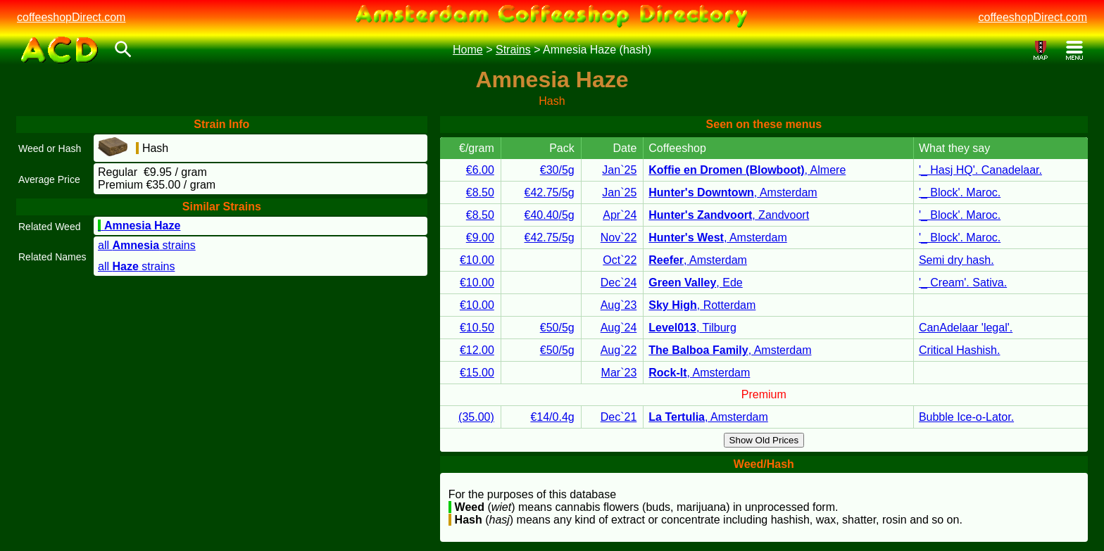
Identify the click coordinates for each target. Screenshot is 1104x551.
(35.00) (476, 417)
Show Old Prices (764, 440)
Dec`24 (619, 283)
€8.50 (480, 192)
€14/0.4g (552, 417)
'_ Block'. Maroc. (959, 192)
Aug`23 (619, 305)
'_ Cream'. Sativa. (963, 283)
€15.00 (477, 373)
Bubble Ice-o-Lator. (966, 417)
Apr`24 (619, 215)
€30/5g (557, 170)
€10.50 (477, 328)
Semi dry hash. (956, 260)
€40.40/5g (550, 215)
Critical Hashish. (959, 350)
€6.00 (480, 170)
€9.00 (480, 237)
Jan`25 (619, 170)
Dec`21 (619, 417)
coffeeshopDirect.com (71, 17)
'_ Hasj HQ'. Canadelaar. (980, 170)
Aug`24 (619, 328)
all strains (147, 245)
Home (468, 50)
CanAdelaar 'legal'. (965, 328)
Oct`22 (619, 260)
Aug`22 (619, 350)
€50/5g (557, 328)
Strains (513, 50)
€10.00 (477, 260)
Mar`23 (619, 373)
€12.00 (477, 350)
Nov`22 (619, 237)
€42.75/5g (550, 192)
